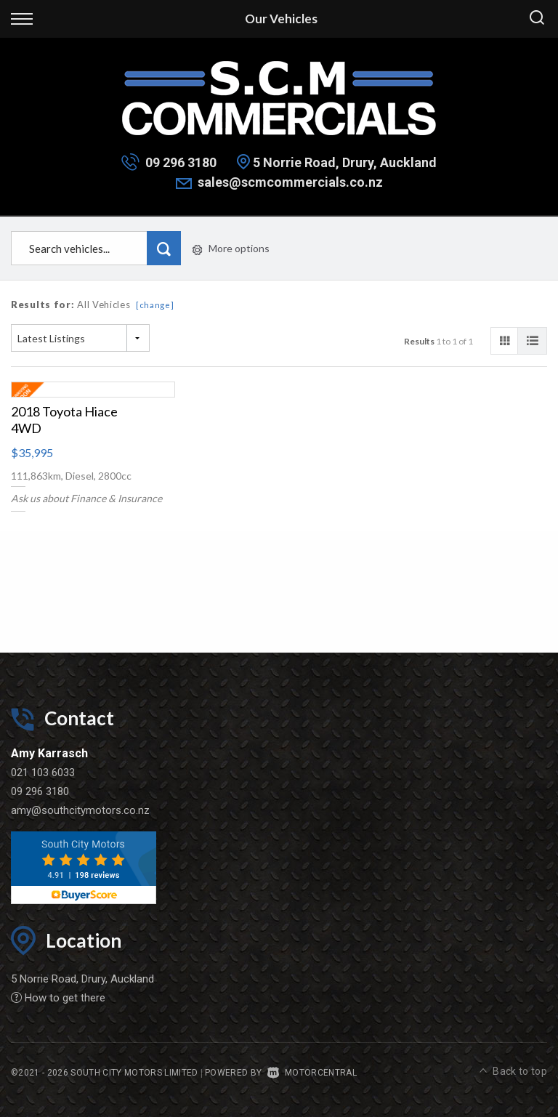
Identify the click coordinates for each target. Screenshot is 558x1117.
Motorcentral (312, 1073)
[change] (155, 305)
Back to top (513, 1071)
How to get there (58, 997)
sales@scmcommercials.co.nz (290, 182)
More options (231, 248)
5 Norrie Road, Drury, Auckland (345, 162)
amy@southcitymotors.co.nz (80, 810)
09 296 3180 (181, 162)
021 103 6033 (43, 772)
